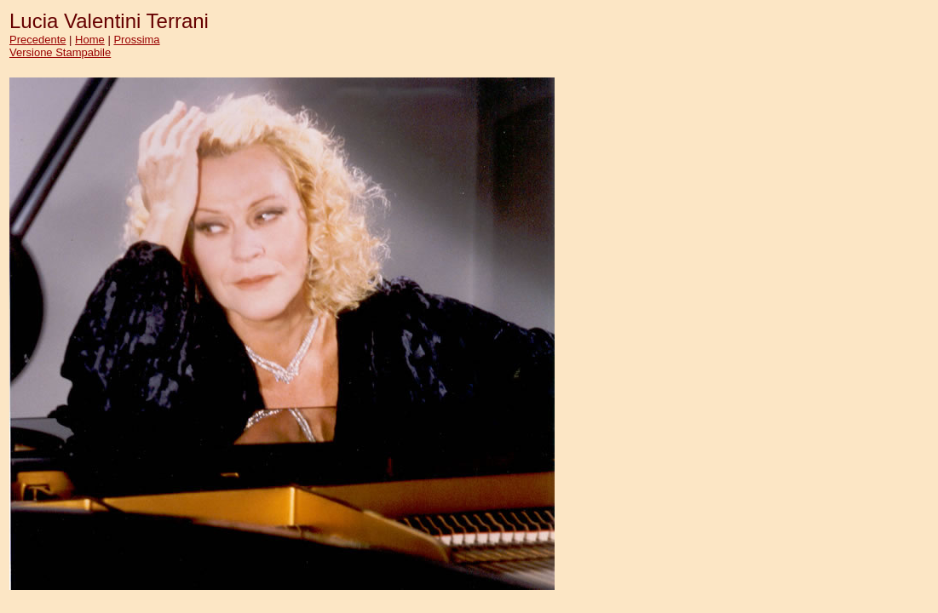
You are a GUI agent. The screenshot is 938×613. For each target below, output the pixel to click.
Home (90, 39)
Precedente (37, 39)
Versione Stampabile (60, 52)
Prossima (136, 39)
